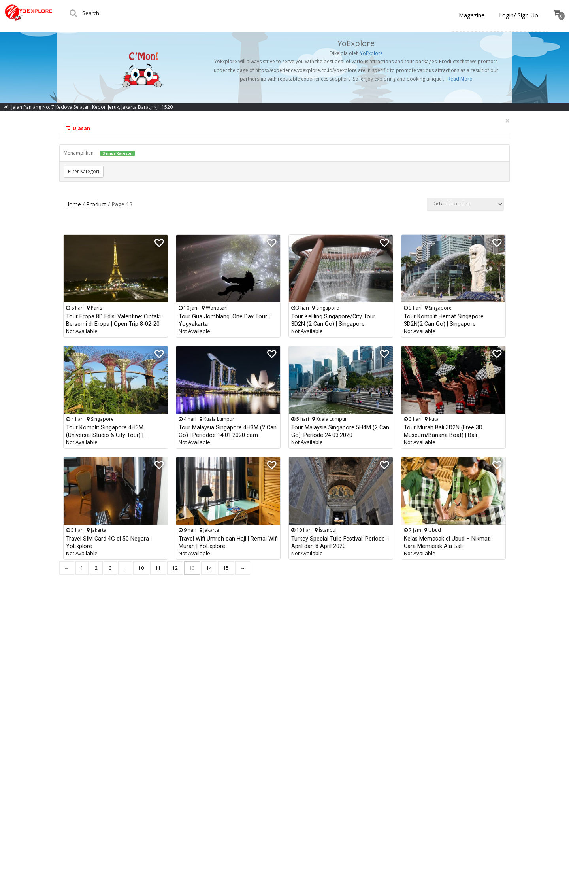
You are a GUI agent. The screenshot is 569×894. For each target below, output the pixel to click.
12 (175, 568)
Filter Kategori (83, 171)
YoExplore (371, 53)
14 (209, 568)
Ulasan (78, 128)
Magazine (472, 15)
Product (96, 204)
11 (158, 568)
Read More (460, 79)
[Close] (507, 121)
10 (141, 568)
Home (73, 204)
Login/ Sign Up (518, 15)
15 (226, 568)
